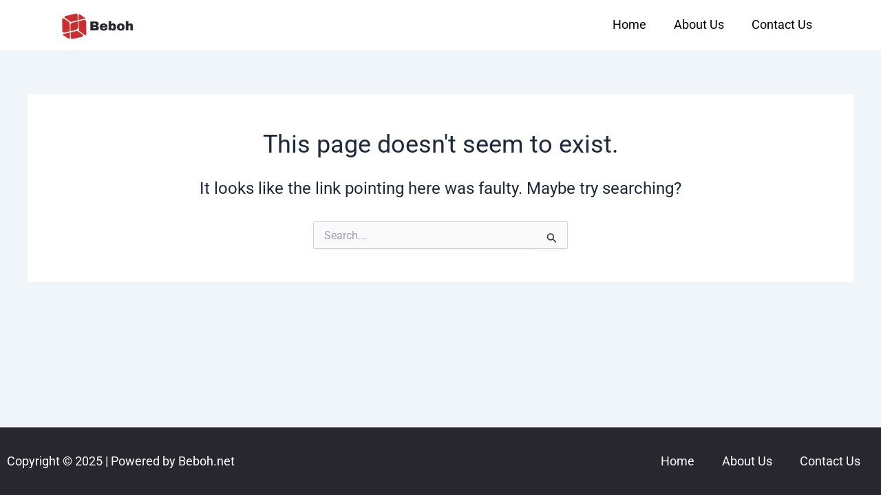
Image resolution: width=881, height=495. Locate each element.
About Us (699, 24)
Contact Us (782, 24)
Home (629, 24)
